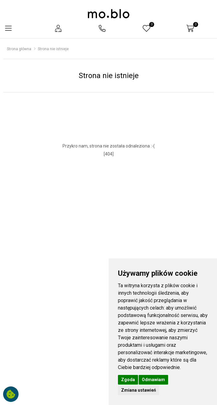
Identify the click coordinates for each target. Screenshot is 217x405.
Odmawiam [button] (153, 379)
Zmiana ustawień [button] (138, 390)
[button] (58, 28)
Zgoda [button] (128, 379)
